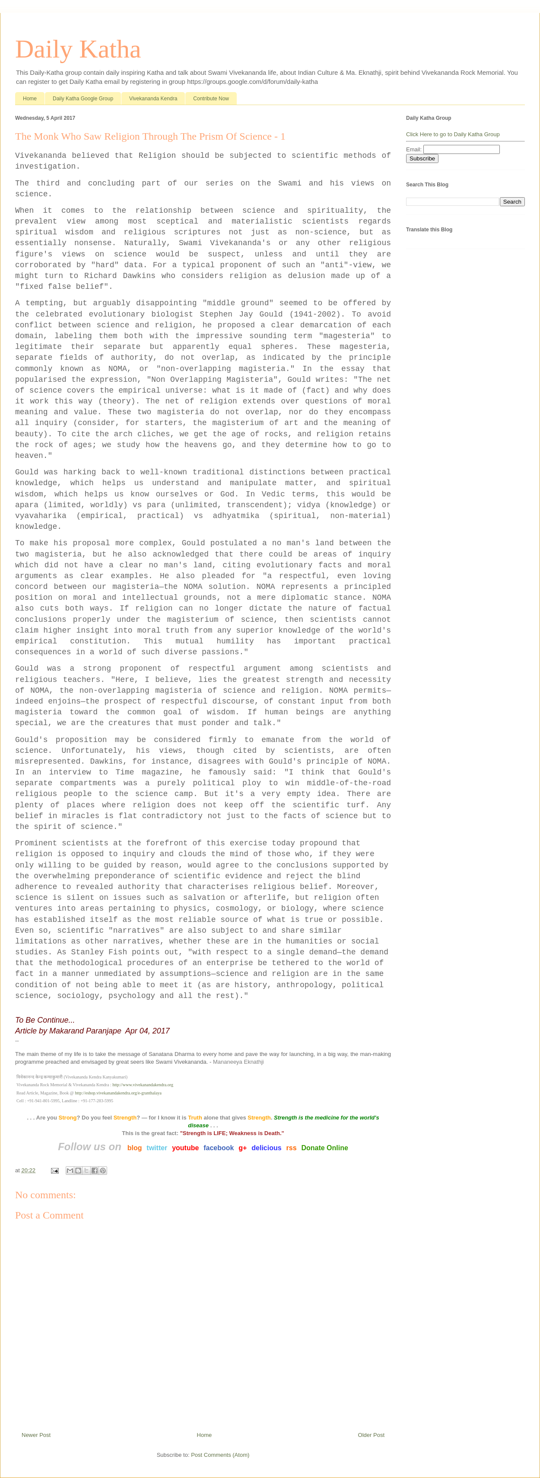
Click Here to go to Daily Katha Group (453, 134)
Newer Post (36, 1435)
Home (30, 99)
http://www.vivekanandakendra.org (142, 1084)
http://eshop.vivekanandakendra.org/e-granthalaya (118, 1093)
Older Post (371, 1435)
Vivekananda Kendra (153, 99)
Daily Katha (78, 49)
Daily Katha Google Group (83, 99)
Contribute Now (211, 99)
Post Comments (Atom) (220, 1455)
